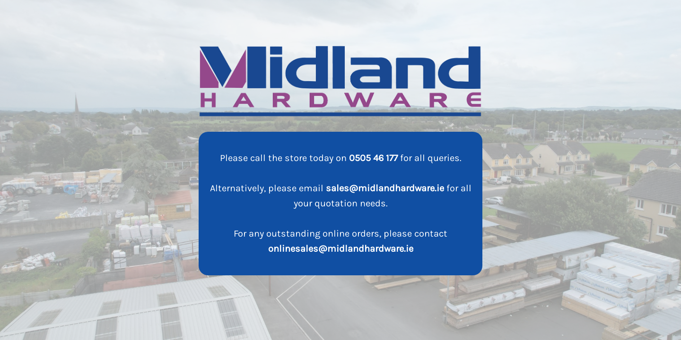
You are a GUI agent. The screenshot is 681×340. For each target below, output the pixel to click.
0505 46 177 (373, 158)
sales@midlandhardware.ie (385, 188)
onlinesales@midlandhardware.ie (340, 248)
